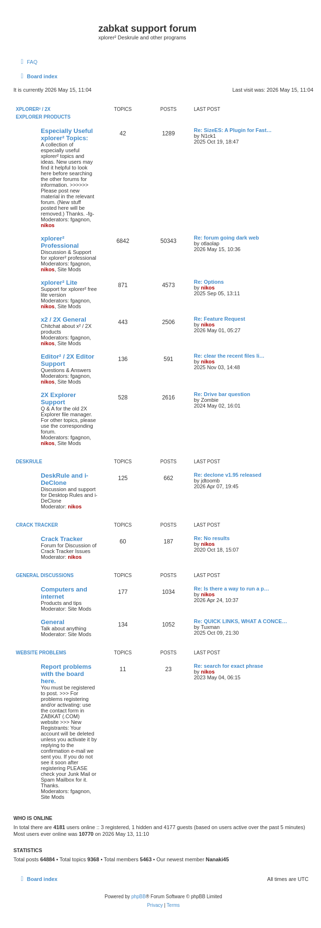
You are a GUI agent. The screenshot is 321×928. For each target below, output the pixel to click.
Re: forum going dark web (226, 238)
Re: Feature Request (219, 319)
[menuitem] (27, 62)
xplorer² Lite (59, 282)
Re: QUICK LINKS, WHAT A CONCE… (240, 621)
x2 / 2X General (63, 319)
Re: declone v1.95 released (228, 475)
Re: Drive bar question (222, 394)
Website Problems (41, 652)
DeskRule (29, 461)
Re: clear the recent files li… (229, 356)
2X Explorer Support (58, 398)
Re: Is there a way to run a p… (231, 588)
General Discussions (44, 575)
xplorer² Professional (60, 242)
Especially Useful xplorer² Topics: (67, 134)
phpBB (138, 896)
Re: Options (209, 282)
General (52, 622)
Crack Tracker (37, 525)
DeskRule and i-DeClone (64, 479)
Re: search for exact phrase (228, 666)
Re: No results (212, 538)
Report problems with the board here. (66, 674)
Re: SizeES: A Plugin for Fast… (233, 130)
